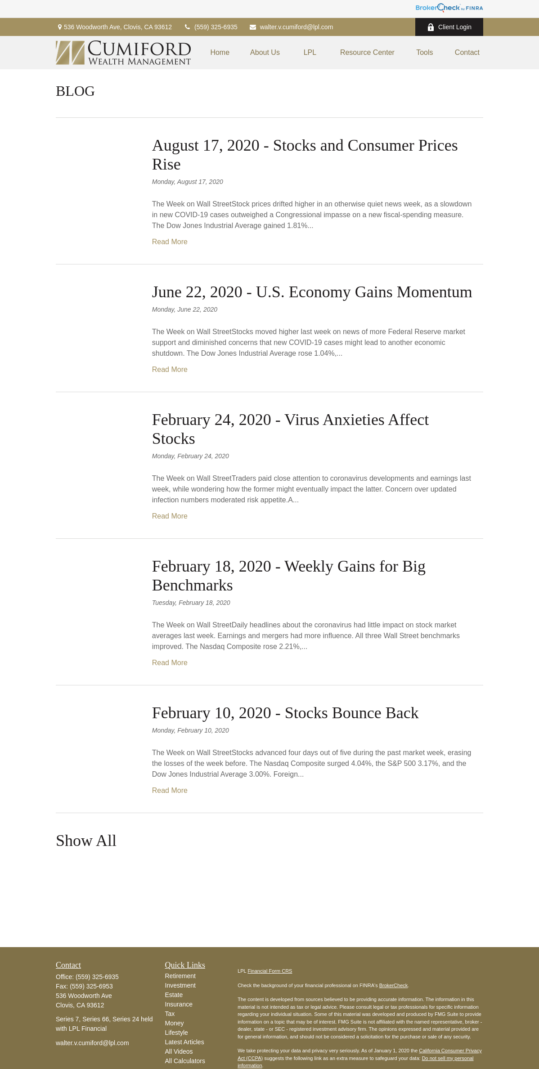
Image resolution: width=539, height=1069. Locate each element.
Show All (86, 841)
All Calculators (185, 1061)
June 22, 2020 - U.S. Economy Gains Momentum (312, 292)
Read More (170, 242)
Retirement (180, 976)
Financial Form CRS (269, 971)
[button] (220, 53)
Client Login (449, 27)
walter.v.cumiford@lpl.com (291, 27)
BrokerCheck (393, 985)
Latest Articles (184, 1042)
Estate (174, 994)
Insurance (179, 1004)
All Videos (179, 1051)
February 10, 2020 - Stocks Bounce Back (285, 713)
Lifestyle (176, 1032)
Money (174, 1023)
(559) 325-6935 (210, 27)
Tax (170, 1013)
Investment (180, 985)
